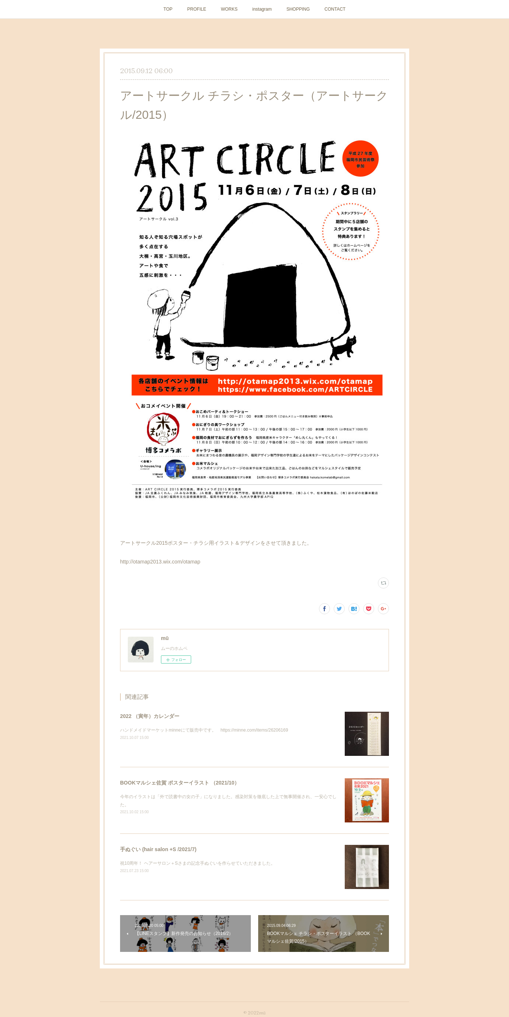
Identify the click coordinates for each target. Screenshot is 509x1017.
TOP (168, 9)
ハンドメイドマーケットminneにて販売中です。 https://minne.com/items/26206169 (204, 730)
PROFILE (196, 9)
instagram (262, 9)
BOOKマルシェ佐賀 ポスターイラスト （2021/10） (179, 783)
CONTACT (334, 9)
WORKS (229, 9)
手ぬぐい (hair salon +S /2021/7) (158, 849)
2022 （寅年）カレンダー (149, 716)
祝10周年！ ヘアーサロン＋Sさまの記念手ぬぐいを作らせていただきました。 (197, 863)
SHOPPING (298, 9)
